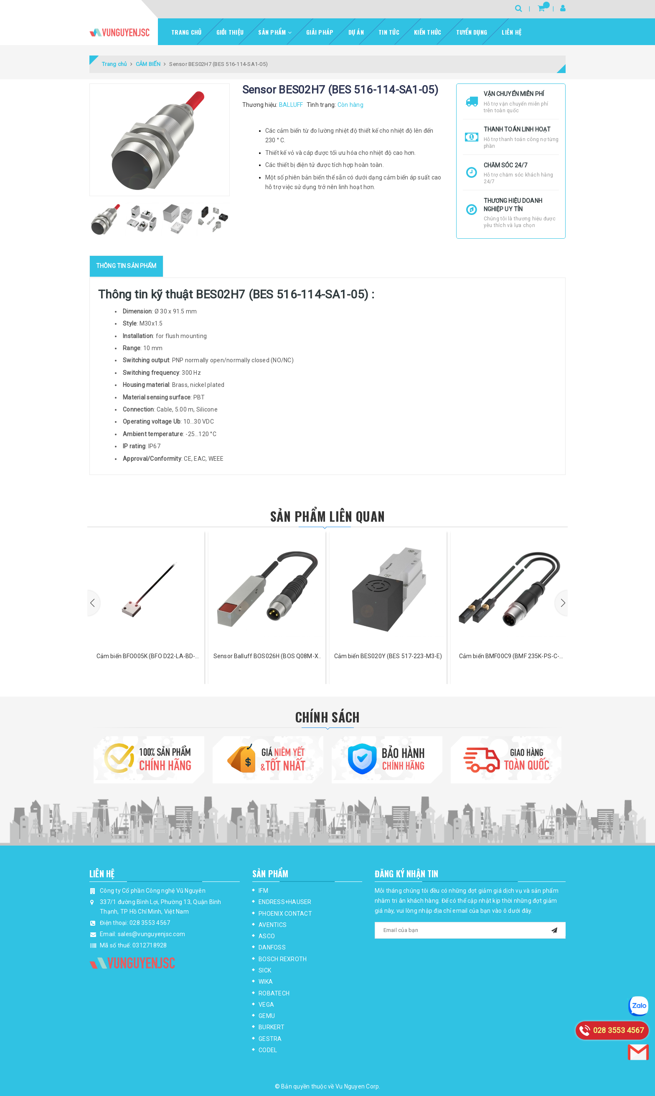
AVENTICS (273, 925)
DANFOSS (272, 947)
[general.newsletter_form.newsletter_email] (470, 930)
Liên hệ (511, 32)
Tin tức (388, 32)
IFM (263, 890)
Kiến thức (427, 32)
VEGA (266, 1004)
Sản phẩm (275, 32)
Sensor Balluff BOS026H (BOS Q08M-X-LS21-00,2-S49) (266, 657)
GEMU (267, 1016)
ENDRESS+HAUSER (285, 902)
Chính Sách (327, 716)
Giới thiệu (230, 32)
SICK (265, 970)
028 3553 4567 (149, 922)
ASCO (267, 936)
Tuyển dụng (471, 32)
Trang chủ (186, 32)
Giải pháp (319, 32)
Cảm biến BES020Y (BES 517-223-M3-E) (388, 656)
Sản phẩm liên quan (327, 516)
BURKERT (271, 1027)
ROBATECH (274, 993)
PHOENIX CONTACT (285, 913)
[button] (93, 603)
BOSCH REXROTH (283, 959)
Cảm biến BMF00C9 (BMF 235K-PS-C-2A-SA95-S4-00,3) (509, 657)
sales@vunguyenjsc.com (151, 934)
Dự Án (356, 32)
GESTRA (270, 1038)
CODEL (268, 1050)
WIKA (266, 981)
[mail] (554, 929)
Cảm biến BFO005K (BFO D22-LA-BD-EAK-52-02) (145, 657)
